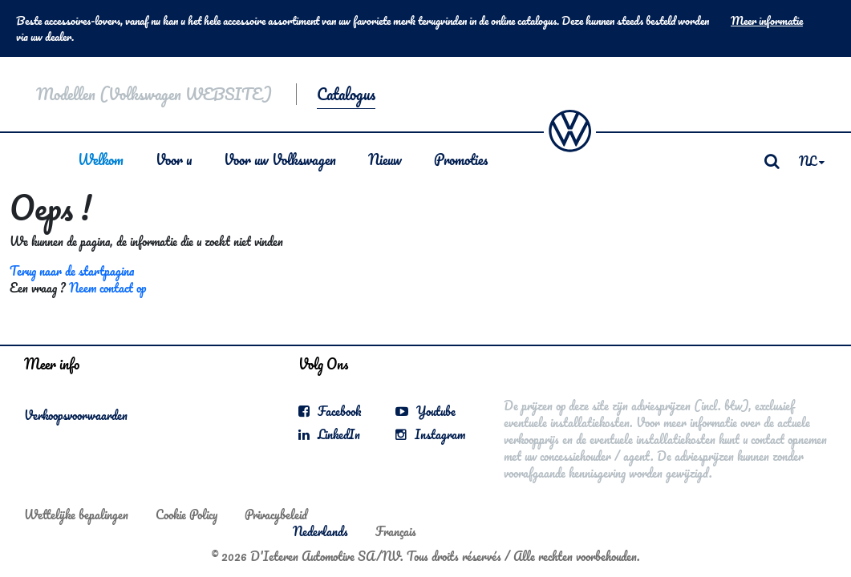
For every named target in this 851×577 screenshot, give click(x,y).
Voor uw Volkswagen (280, 159)
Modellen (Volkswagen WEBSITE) (154, 94)
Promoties (461, 159)
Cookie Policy (186, 514)
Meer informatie (767, 21)
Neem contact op (107, 287)
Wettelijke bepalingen (76, 514)
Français (395, 531)
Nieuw (385, 159)
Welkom (101, 159)
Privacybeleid (276, 514)
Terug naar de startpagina (72, 270)
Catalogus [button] (346, 94)
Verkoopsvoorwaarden (76, 415)
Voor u (174, 159)
